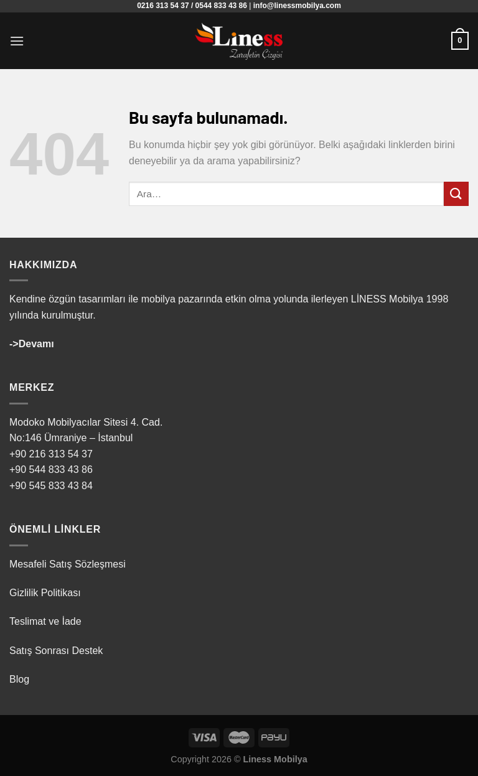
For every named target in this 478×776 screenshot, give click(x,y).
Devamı (36, 344)
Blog (19, 679)
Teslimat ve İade (45, 621)
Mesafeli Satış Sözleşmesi (67, 564)
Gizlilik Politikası (45, 592)
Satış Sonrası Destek (56, 650)
